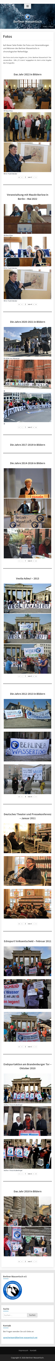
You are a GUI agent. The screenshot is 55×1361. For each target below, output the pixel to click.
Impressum (23, 1350)
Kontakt (33, 1350)
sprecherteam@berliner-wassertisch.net (20, 1337)
